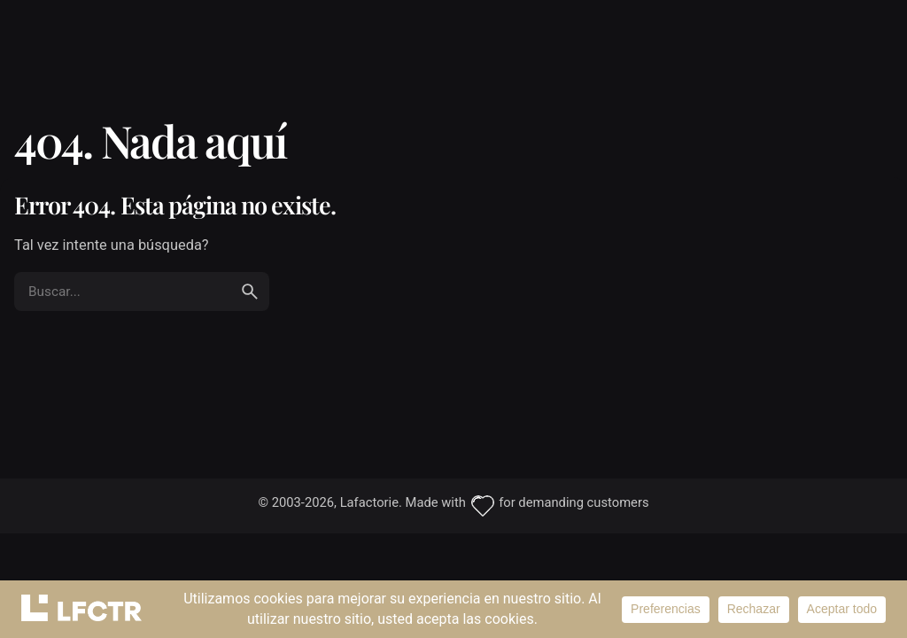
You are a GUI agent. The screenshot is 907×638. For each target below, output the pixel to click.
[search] (249, 291)
